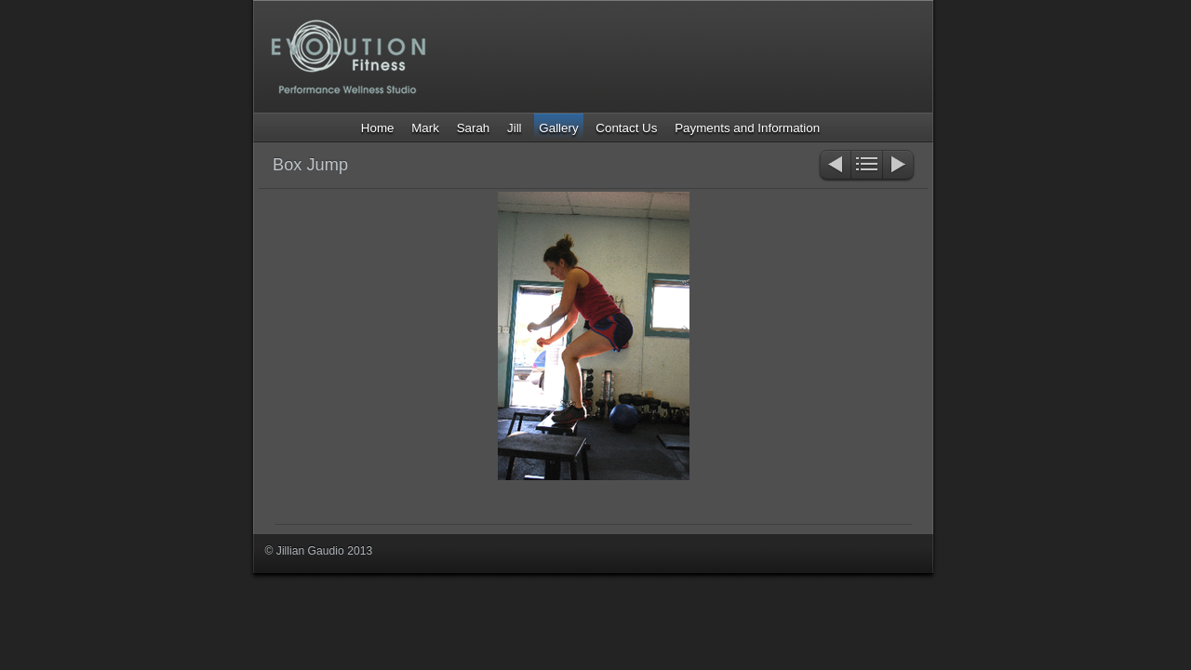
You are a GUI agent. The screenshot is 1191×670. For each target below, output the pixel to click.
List (866, 166)
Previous (834, 166)
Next (899, 166)
